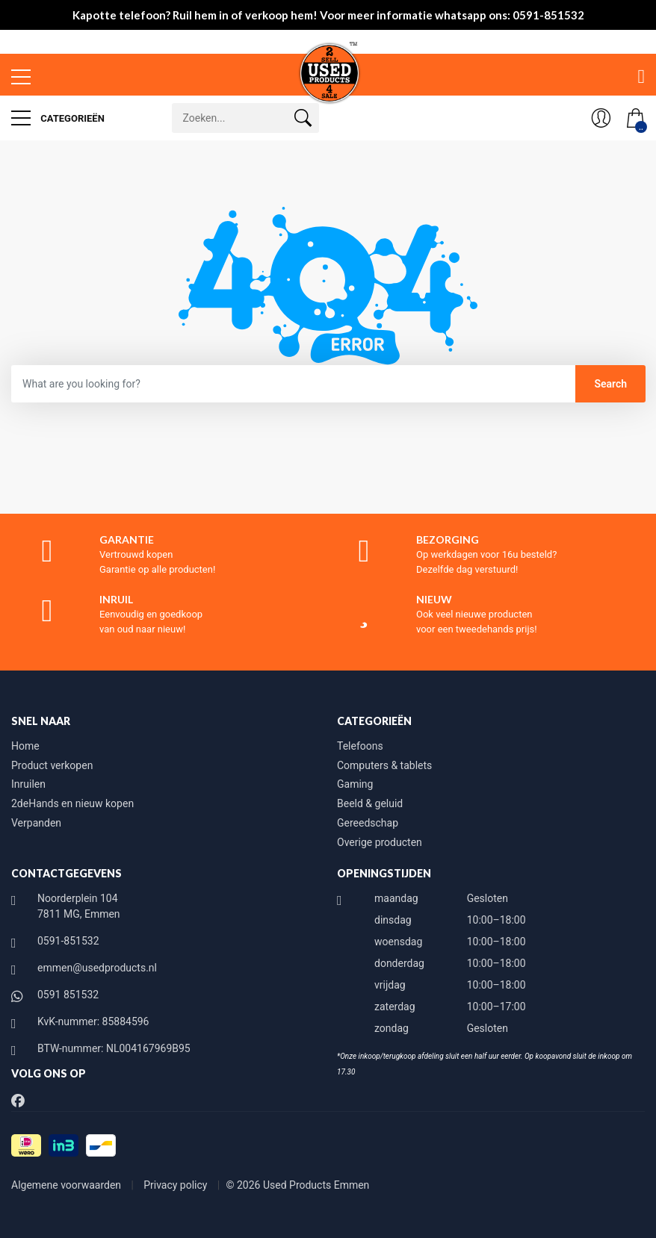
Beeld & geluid (370, 803)
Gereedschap (367, 823)
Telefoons (360, 746)
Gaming (355, 784)
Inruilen (28, 784)
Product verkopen (52, 765)
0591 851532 (68, 995)
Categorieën (58, 118)
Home (25, 746)
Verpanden (36, 823)
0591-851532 (68, 941)
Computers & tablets (384, 765)
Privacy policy (176, 1185)
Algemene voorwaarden (67, 1185)
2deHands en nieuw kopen (72, 803)
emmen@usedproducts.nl (97, 968)
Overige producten (379, 842)
